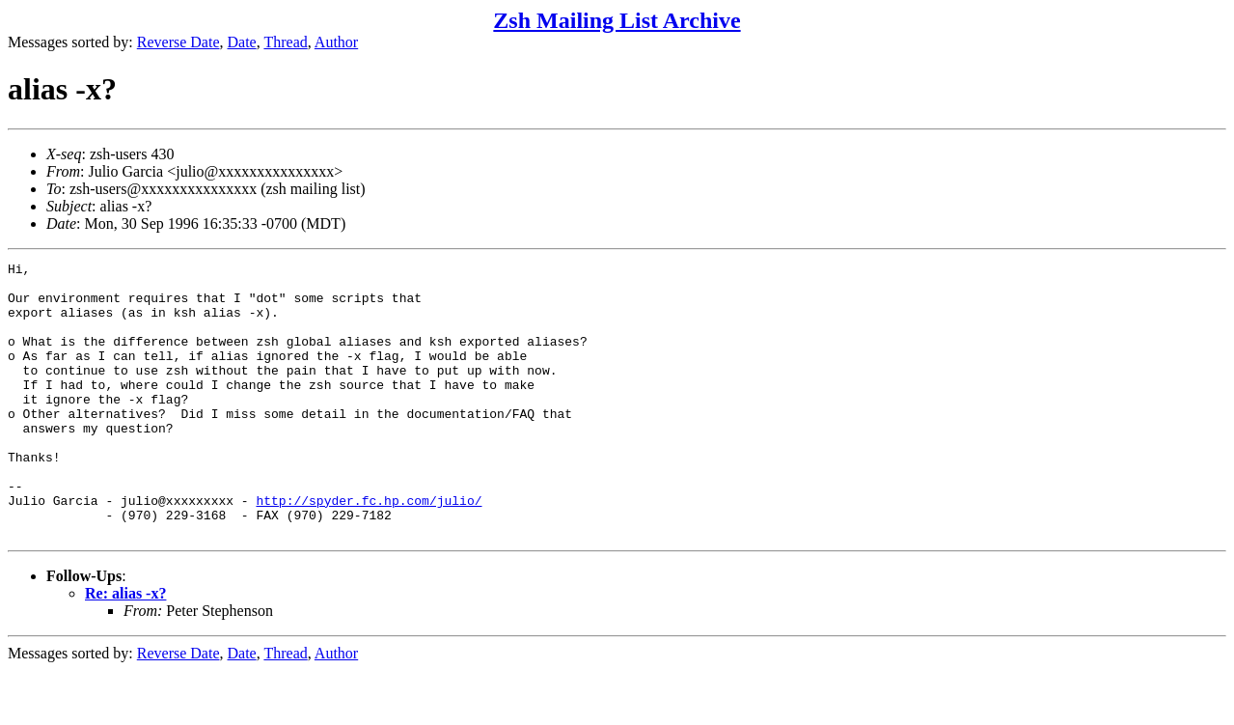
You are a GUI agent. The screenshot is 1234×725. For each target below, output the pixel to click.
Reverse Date (178, 42)
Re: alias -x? (125, 648)
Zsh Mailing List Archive (616, 20)
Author (336, 42)
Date (242, 42)
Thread (285, 42)
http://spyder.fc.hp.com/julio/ (368, 549)
